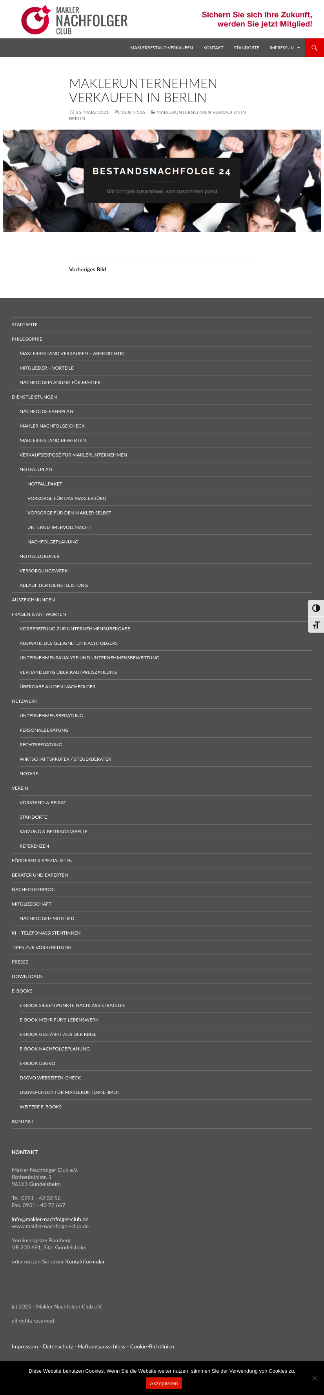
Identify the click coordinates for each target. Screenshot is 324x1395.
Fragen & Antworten (39, 614)
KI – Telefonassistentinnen (46, 933)
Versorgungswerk (44, 571)
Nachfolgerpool (34, 889)
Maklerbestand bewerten (53, 440)
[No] (314, 1378)
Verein (20, 788)
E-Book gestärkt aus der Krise (58, 1034)
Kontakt (214, 47)
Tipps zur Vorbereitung (41, 947)
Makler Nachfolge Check (52, 426)
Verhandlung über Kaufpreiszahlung (68, 672)
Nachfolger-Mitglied (47, 918)
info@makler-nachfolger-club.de (50, 1219)
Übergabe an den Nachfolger (57, 686)
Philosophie (27, 339)
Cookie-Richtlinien (152, 1346)
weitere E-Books (41, 1107)
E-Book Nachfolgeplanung (55, 1049)
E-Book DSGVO (37, 1063)
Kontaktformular (85, 1261)
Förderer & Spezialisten (42, 860)
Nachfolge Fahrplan (46, 411)
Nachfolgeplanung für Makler (60, 382)
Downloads (27, 976)
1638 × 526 (133, 112)
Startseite (25, 324)
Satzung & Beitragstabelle (54, 831)
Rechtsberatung (41, 744)
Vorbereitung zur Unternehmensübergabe (75, 629)
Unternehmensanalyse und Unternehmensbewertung (89, 658)
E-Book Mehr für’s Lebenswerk (59, 1020)
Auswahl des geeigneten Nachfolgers (69, 643)
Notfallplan (36, 469)
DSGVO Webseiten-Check (50, 1078)
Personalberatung (44, 730)
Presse (20, 962)
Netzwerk (24, 701)
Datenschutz (58, 1346)
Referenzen (34, 846)
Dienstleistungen (34, 397)
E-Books (22, 991)
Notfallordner (39, 556)
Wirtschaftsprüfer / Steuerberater (65, 759)
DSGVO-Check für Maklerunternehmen (70, 1092)
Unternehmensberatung (51, 715)
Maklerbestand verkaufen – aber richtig (72, 353)
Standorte (246, 47)
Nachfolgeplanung (52, 542)
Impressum (282, 47)
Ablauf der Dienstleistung (54, 585)
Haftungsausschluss (102, 1346)
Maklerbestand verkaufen (161, 47)
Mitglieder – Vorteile (47, 368)
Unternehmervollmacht (59, 527)
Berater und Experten (40, 875)
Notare (29, 773)
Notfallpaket (44, 484)
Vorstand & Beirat (43, 802)
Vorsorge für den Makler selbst (69, 513)
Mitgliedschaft (31, 904)
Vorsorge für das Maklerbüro (67, 498)
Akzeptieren (164, 1383)
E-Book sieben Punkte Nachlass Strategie (72, 1005)
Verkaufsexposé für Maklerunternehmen (73, 455)
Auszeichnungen (33, 600)
